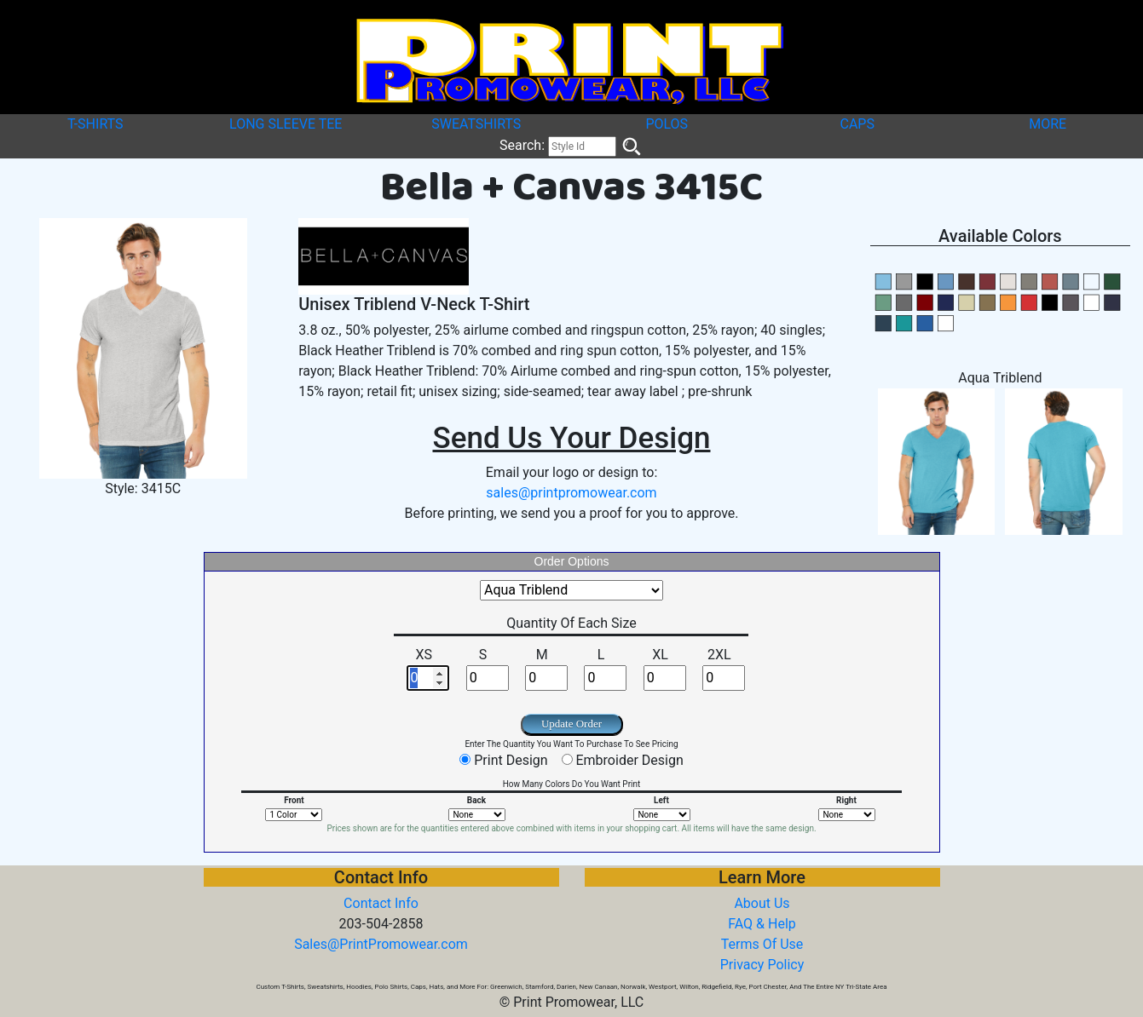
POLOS (666, 124)
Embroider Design (629, 760)
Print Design (510, 760)
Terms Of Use (762, 944)
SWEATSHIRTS (476, 124)
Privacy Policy (762, 965)
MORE (1047, 124)
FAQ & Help (762, 924)
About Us (761, 903)
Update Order (571, 723)
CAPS (857, 124)
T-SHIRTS (95, 124)
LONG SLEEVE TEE (285, 124)
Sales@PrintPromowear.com (381, 944)
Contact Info (381, 903)
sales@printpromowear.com (571, 493)
